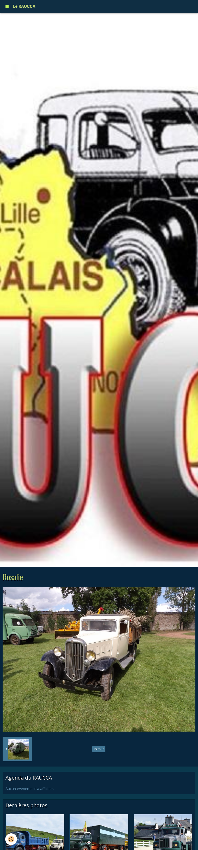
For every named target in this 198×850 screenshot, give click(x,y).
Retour (99, 749)
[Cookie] (11, 839)
